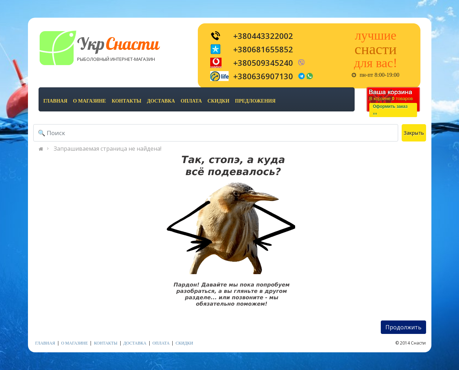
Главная (56, 101)
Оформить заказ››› (390, 110)
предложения (255, 101)
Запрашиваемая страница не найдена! (107, 148)
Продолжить (403, 327)
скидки (218, 101)
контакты (127, 101)
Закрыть (414, 132)
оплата (191, 101)
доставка (161, 101)
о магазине (89, 101)
